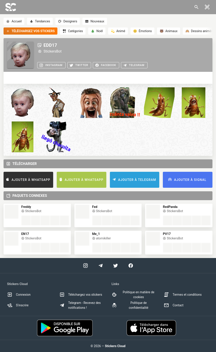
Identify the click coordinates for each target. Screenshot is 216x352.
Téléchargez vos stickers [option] (80, 294)
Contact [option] (173, 305)
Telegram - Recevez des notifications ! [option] (80, 305)
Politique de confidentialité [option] (130, 305)
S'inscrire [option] (18, 305)
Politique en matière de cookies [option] (133, 294)
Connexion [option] (19, 294)
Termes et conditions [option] (183, 294)
